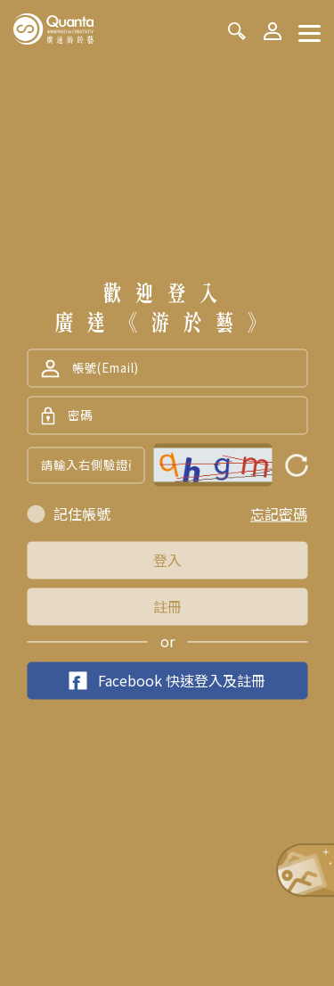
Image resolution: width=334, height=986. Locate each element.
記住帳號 (81, 514)
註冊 (167, 607)
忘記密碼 (278, 514)
